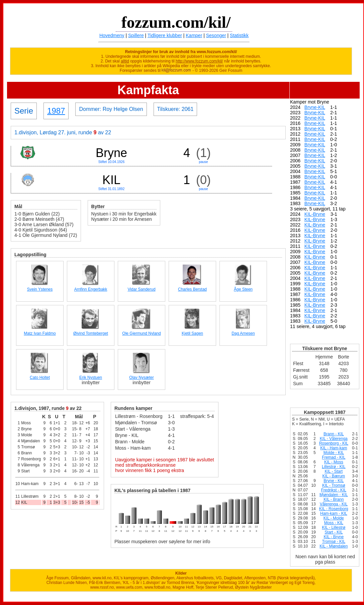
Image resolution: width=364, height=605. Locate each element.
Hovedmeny (111, 35)
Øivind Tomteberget (90, 333)
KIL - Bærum (334, 476)
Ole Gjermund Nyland (141, 333)
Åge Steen (243, 289)
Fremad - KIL (333, 457)
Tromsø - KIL (334, 541)
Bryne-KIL (314, 107)
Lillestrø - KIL (334, 466)
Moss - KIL (333, 522)
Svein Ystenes (40, 289)
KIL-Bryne (314, 214)
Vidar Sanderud (141, 289)
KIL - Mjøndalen (334, 546)
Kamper (194, 35)
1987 (56, 110)
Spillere (136, 35)
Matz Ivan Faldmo (40, 333)
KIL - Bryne (334, 537)
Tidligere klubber (165, 35)
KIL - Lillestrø (333, 527)
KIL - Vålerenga (334, 438)
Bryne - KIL (334, 480)
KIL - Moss (333, 462)
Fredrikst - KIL (333, 490)
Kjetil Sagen (192, 333)
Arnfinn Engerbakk (90, 289)
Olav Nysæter (141, 377)
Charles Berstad (192, 289)
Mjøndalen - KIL (334, 494)
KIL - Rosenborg (333, 508)
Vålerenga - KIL (334, 504)
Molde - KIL (334, 452)
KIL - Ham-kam (333, 448)
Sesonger (216, 35)
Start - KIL (334, 532)
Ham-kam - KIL (333, 513)
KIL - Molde (334, 518)
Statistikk (239, 35)
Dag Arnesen (243, 333)
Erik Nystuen (90, 377)
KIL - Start (334, 471)
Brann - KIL (334, 434)
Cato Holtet (40, 377)
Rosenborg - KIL (333, 443)
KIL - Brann (334, 499)
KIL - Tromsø (333, 485)
